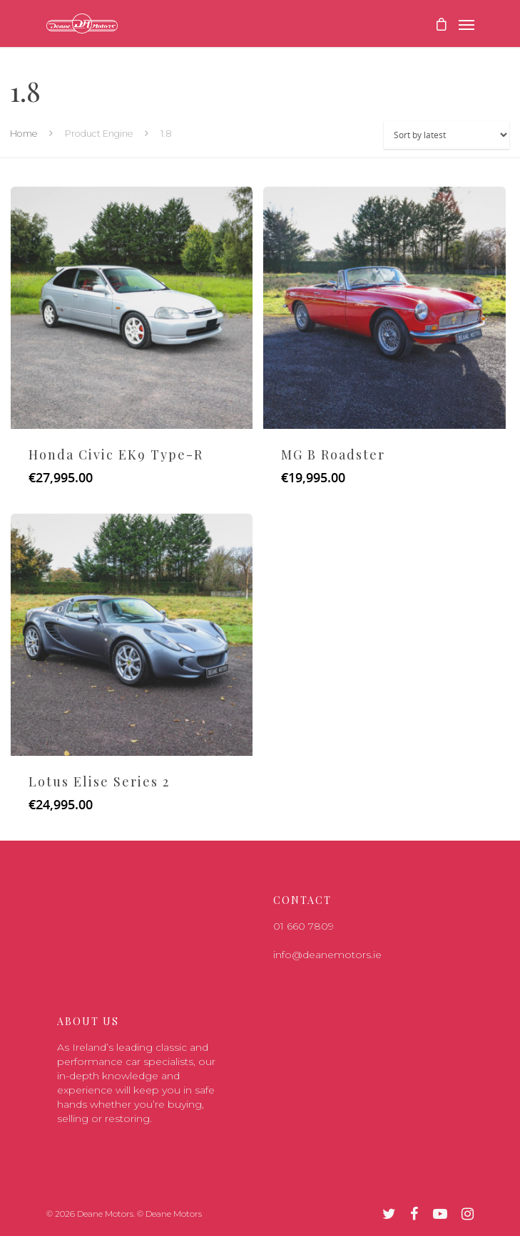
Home (24, 133)
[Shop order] (446, 135)
